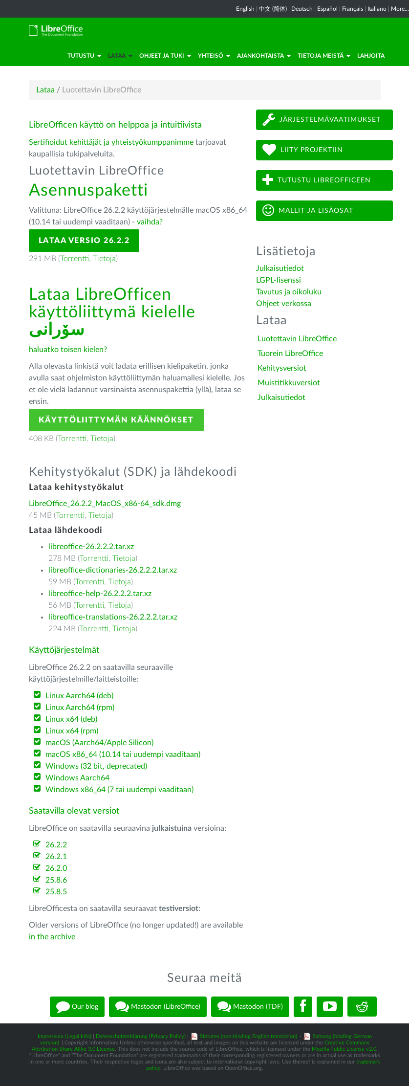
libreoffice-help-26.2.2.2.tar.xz (99, 594)
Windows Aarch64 (77, 778)
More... (400, 9)
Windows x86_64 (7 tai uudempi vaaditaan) (119, 790)
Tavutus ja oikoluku (289, 292)
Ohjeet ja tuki (165, 56)
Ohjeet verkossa (283, 304)
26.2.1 (56, 857)
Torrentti (74, 259)
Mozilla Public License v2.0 (344, 1049)
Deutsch (302, 9)
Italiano (377, 9)
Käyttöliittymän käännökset (116, 420)
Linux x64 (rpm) (71, 731)
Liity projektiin (302, 150)
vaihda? (150, 222)
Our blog (77, 1007)
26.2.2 (56, 845)
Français (352, 9)
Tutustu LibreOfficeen (316, 180)
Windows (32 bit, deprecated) (96, 766)
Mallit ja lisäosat (307, 210)
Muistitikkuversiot (289, 383)
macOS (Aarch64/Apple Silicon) (99, 743)
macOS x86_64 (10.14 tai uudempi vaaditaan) (122, 754)
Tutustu (84, 56)
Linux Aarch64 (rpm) (79, 707)
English (245, 9)
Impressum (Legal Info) (64, 1036)
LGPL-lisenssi (278, 280)
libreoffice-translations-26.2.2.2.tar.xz (112, 617)
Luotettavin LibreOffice (297, 339)
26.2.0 (56, 868)
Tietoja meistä (324, 56)
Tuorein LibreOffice (290, 353)
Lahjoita (371, 56)
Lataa (120, 56)
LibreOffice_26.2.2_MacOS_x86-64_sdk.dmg (105, 504)
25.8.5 (56, 892)
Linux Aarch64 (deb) (79, 696)
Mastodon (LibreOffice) (157, 1007)
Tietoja (104, 259)
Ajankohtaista (264, 56)
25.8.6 (56, 880)
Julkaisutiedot (280, 268)
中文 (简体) (273, 9)
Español (327, 9)
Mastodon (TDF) (250, 1007)
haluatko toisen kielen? (68, 350)
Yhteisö (214, 56)
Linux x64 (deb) (71, 719)
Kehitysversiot (282, 368)
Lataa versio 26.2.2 (84, 240)
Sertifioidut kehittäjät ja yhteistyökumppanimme (111, 142)
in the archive (52, 937)
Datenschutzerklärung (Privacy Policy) (141, 1036)
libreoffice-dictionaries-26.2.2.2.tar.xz (112, 570)
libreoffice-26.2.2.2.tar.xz (91, 547)
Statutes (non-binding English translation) (248, 1036)
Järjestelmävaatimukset (321, 119)
